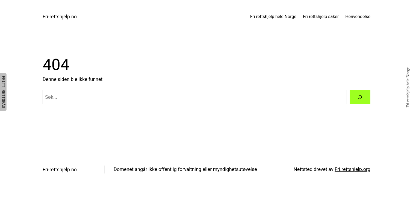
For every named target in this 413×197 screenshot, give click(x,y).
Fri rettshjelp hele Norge (273, 16)
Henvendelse (357, 16)
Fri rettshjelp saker (321, 16)
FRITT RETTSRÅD (3, 92)
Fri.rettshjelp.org (352, 169)
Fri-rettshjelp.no (60, 16)
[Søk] (360, 97)
